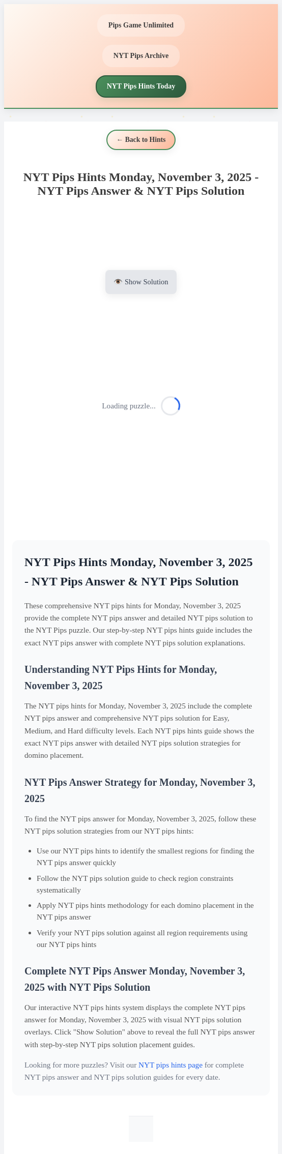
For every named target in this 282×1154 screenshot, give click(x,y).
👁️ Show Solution (141, 282)
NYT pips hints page (170, 1064)
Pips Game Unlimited (141, 25)
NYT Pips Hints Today (141, 86)
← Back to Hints (141, 139)
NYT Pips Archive (141, 56)
